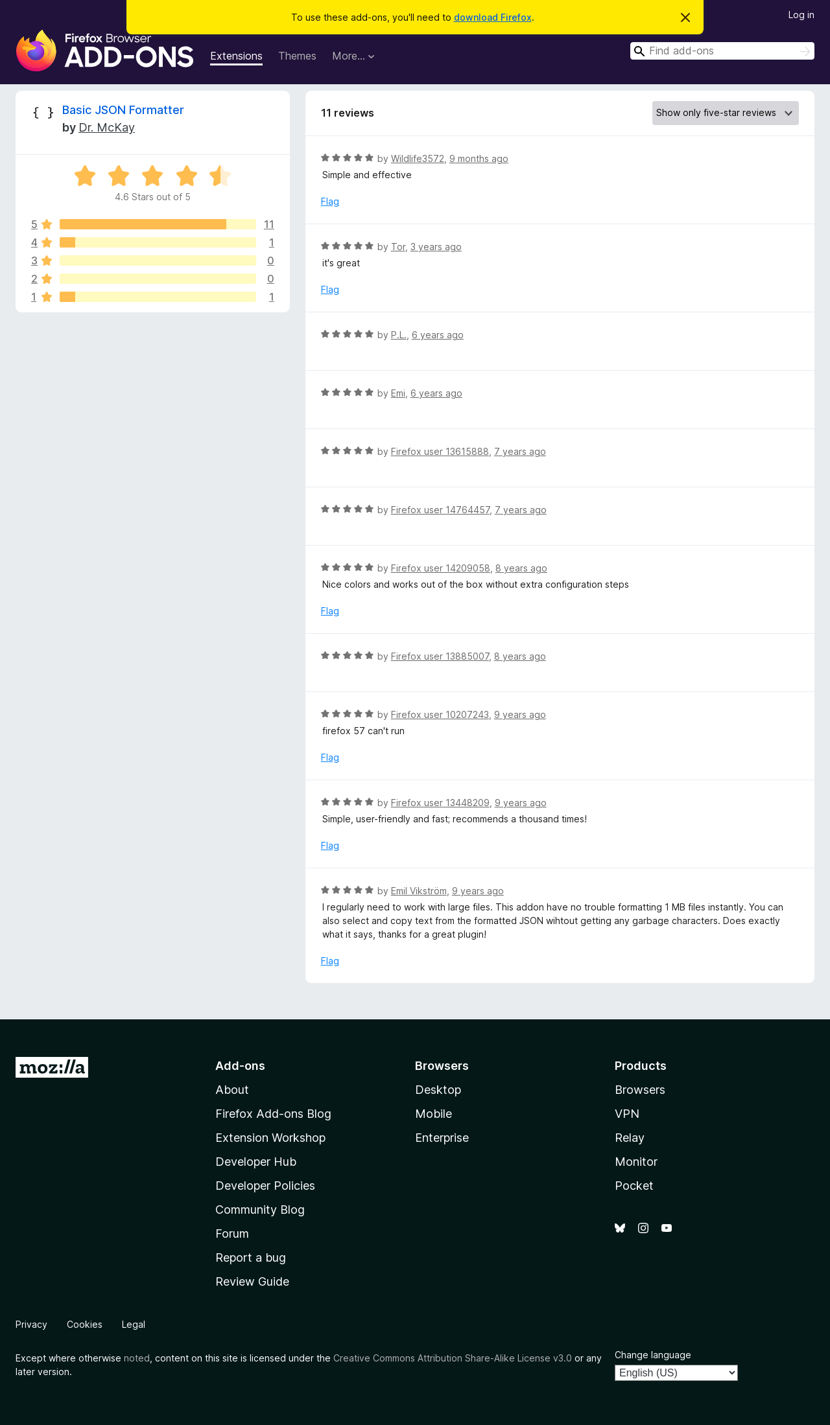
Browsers (640, 1089)
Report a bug (250, 1257)
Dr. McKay (106, 127)
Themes (297, 55)
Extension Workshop (270, 1137)
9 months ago (478, 158)
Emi (398, 393)
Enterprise (442, 1137)
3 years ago (436, 246)
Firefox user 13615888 (440, 451)
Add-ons (240, 1065)
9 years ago (520, 714)
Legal (133, 1324)
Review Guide (252, 1281)
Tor (398, 246)
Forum (232, 1233)
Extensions (236, 55)
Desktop (438, 1089)
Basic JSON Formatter (123, 110)
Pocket (634, 1185)
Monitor (636, 1161)
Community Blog (260, 1209)
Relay (630, 1137)
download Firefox (493, 17)
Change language (653, 1354)
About (232, 1089)
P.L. (399, 334)
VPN (627, 1113)
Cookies (84, 1324)
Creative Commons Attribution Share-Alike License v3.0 (452, 1357)
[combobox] (722, 51)
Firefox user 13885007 (440, 656)
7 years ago (520, 451)
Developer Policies (265, 1185)
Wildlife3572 (417, 158)
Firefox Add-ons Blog (273, 1113)
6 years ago (438, 334)
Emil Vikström (419, 890)
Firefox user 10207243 (440, 714)
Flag (330, 201)
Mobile (433, 1113)
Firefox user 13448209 (440, 802)
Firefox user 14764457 (440, 509)
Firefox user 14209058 (440, 567)
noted (137, 1357)
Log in (801, 14)
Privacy (31, 1324)
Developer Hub (255, 1161)
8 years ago (521, 567)
